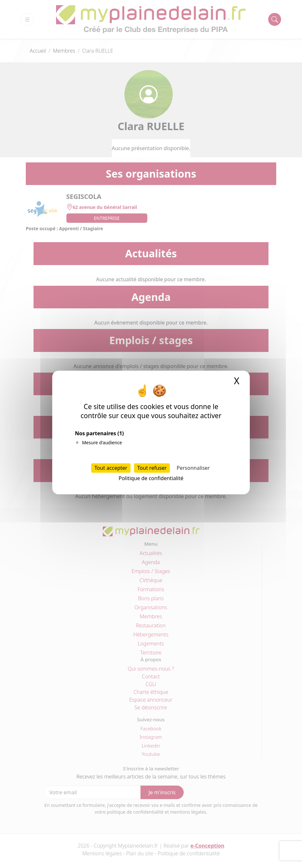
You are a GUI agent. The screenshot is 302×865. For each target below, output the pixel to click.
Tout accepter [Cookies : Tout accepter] (110, 467)
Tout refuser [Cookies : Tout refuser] (152, 467)
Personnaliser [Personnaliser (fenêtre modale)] (193, 467)
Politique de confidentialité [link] (151, 478)
